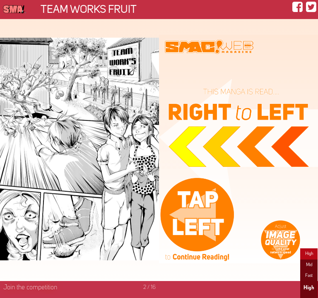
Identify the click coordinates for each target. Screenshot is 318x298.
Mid (309, 265)
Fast (309, 276)
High (309, 254)
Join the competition (30, 287)
